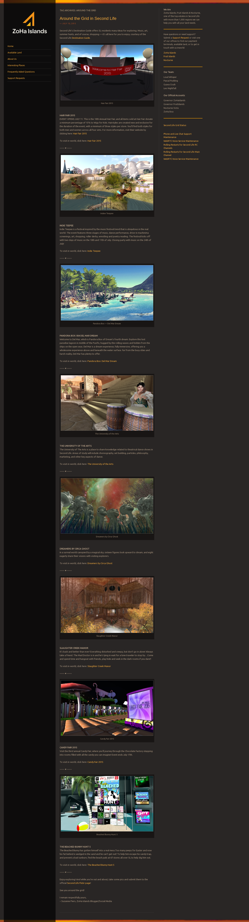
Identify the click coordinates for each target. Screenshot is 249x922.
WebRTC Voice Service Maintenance (181, 141)
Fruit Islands (169, 56)
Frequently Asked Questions (21, 72)
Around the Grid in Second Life (88, 18)
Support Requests (16, 78)
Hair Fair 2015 (80, 133)
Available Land (15, 52)
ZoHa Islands (170, 53)
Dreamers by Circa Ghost (99, 563)
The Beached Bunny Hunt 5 (100, 865)
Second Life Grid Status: (175, 125)
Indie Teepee (93, 251)
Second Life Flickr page (78, 883)
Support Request (181, 38)
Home (10, 46)
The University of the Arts (100, 464)
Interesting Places (16, 65)
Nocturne (168, 60)
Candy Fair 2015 (95, 762)
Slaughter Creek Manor (99, 666)
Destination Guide (81, 38)
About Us (12, 59)
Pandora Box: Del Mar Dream (102, 361)
